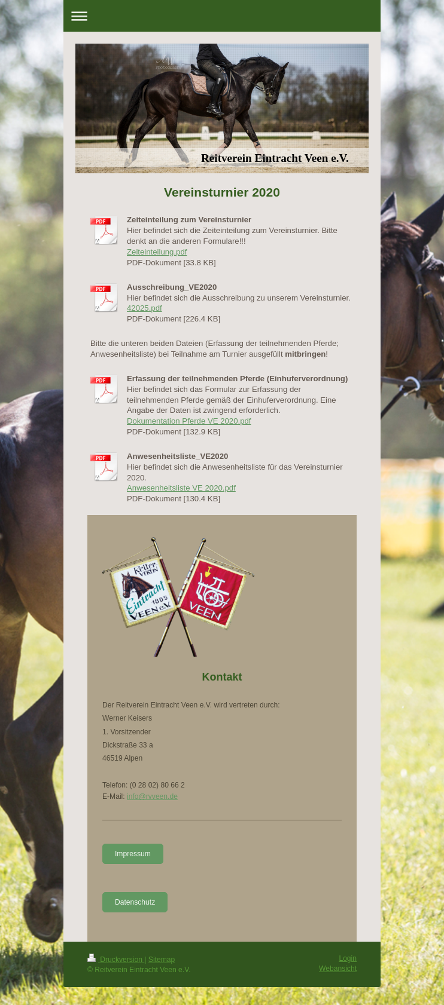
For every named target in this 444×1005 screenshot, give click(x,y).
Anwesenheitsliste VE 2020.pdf (181, 487)
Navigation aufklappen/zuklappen (222, 16)
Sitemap (161, 959)
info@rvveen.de (152, 796)
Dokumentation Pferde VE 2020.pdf (189, 420)
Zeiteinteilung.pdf (157, 251)
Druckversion (115, 959)
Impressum (133, 854)
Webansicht (338, 968)
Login (348, 958)
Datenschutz (135, 902)
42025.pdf (144, 308)
